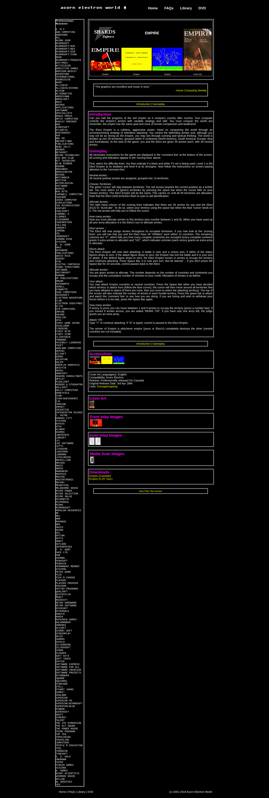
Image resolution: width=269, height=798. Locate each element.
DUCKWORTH (62, 284)
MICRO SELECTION (67, 493)
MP (57, 513)
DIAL (59, 261)
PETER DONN (63, 572)
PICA (59, 574)
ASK (58, 124)
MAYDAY (60, 482)
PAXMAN (60, 558)
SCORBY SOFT (64, 630)
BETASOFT (62, 152)
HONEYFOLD (62, 393)
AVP (58, 135)
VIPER (59, 762)
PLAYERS (61, 580)
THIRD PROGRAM (65, 731)
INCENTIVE (62, 409)
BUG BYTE (62, 191)
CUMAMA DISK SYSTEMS (64, 240)
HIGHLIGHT (62, 381)
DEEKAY (60, 258)
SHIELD (60, 642)
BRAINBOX (62, 169)
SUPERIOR (62, 698)
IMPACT (60, 407)
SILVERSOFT (63, 647)
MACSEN (60, 463)
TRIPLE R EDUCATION (69, 745)
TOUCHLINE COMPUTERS (62, 741)
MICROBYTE (62, 499)
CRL (58, 233)
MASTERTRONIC (65, 479)
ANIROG (60, 105)
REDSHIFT (62, 600)
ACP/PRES (62, 63)
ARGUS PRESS (64, 116)
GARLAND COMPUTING (68, 348)
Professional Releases (65, 22)
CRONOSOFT (62, 236)
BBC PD (60, 138)
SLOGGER (61, 653)
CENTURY (61, 208)
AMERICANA (62, 96)
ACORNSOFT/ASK (65, 46)
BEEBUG (60, 149)
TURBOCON (62, 751)
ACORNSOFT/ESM (65, 51)
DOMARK (60, 275)
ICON (59, 395)
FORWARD (61, 339)
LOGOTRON (62, 451)
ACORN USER (63, 40)
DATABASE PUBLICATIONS (65, 252)
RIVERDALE (62, 611)
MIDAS (59, 505)
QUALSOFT (62, 591)
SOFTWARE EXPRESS (68, 664)
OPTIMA (60, 535)
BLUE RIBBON (64, 163)
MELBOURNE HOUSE (67, 488)
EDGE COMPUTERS (66, 292)
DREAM (59, 281)
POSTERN (61, 586)
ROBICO (60, 614)
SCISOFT (61, 628)
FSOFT (59, 345)
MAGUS (59, 468)
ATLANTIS (62, 130)
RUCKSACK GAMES (66, 619)
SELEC (59, 636)
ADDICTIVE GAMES (67, 68)
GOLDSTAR (62, 359)
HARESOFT (62, 373)
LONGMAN (61, 454)
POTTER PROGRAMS (67, 588)
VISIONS (61, 767)
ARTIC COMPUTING (67, 118)
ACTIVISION (63, 65)
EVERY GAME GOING (68, 323)
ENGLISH (61, 317)
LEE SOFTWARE (65, 443)
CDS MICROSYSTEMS (68, 205)
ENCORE (60, 314)
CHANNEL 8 (62, 214)
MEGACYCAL (62, 485)
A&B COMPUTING (65, 32)
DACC (59, 247)
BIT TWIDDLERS (65, 160)
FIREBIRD (62, 328)
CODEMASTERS (64, 222)
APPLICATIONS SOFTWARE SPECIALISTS (65, 110)
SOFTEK (60, 661)
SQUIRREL (62, 681)
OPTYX (59, 538)
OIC (58, 533)
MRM (58, 519)
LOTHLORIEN (63, 457)
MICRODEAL (62, 502)
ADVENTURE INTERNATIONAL (65, 75)
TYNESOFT (62, 753)
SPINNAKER (62, 675)
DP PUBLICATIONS (67, 278)
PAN (58, 555)
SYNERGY (61, 717)
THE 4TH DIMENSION (68, 723)
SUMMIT (60, 692)
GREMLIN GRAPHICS (68, 365)
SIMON (59, 650)
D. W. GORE (63, 244)
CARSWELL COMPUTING (69, 194)
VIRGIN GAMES (65, 765)
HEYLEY (60, 379)
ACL (58, 37)
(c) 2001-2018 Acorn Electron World (190, 791)
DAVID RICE (63, 256)
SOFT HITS (62, 656)
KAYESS (60, 423)
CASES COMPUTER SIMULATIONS (66, 201)
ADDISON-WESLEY (66, 71)
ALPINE (60, 91)
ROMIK (59, 616)
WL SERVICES (64, 781)
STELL (59, 686)
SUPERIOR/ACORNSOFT (69, 703)
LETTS (59, 446)
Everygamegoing (107, 386)
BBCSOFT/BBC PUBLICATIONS (65, 142)
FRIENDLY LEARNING (68, 342)
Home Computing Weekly (191, 90)
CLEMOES (61, 216)
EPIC (59, 320)
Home (153, 8)
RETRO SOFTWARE (66, 605)
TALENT (60, 720)
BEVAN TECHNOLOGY (68, 155)
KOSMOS (60, 432)
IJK (58, 401)
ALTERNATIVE (64, 93)
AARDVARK (62, 35)
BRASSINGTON (64, 172)
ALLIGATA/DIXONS (67, 88)
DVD (202, 8)
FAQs (169, 8)
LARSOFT (61, 437)
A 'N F (60, 29)
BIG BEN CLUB (65, 158)
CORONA (60, 230)
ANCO (59, 102)
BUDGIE (60, 188)
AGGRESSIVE (63, 79)
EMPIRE (60, 312)
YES (58, 784)
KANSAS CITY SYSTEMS (64, 419)
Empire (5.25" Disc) (100, 478)
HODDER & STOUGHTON (69, 384)
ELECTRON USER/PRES (69, 303)
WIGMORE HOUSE (65, 776)
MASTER (60, 477)
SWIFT (59, 714)
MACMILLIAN (63, 460)
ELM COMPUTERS (65, 309)
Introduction (143, 104)
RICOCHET (62, 608)
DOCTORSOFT (63, 272)
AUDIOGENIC (63, 132)
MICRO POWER (64, 491)
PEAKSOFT (62, 560)
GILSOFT (61, 353)
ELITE (59, 306)
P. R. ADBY (63, 549)
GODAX (59, 356)
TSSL (59, 748)
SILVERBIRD (63, 644)
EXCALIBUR (62, 325)
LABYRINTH (62, 435)
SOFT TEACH (63, 658)
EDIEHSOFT (62, 295)
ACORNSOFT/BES (65, 49)
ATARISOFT (62, 127)
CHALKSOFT (62, 211)
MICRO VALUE (64, 496)
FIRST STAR (63, 334)
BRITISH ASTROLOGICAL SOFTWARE (65, 183)
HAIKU (59, 370)
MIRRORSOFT (63, 507)
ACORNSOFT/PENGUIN (68, 60)
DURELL (60, 286)
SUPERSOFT (62, 712)
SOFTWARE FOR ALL (68, 667)
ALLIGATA (62, 85)
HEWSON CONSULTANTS (69, 376)
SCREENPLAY (63, 633)
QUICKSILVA (63, 594)
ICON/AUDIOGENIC (67, 398)
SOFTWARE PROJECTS (68, 672)
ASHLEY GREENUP (66, 121)
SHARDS (60, 639)
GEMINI (60, 351)
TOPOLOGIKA (63, 737)
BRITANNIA (62, 177)
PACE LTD (62, 552)
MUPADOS (61, 521)
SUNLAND (61, 695)
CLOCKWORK (62, 219)
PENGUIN (61, 563)
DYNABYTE (62, 289)
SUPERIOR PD (64, 700)
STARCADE (62, 684)
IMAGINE (61, 404)
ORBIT (59, 541)
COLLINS (61, 225)
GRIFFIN (61, 367)
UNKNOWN (61, 759)
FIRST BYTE (63, 331)
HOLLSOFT (62, 387)
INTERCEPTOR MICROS (69, 412)
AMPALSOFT (62, 99)
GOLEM (59, 362)
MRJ (58, 516)
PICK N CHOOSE (65, 577)
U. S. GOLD (63, 756)
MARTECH (61, 474)
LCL (58, 440)
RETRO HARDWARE (66, 602)
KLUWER (60, 429)
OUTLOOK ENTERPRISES (64, 545)
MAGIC (59, 465)
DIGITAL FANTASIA (68, 264)
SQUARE (60, 678)
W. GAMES (62, 770)
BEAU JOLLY (63, 146)
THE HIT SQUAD (65, 726)
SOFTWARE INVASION (68, 670)
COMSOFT (61, 228)
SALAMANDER (63, 622)
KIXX (59, 426)
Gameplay (159, 104)
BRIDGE (60, 174)
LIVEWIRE (62, 449)
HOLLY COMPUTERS (67, 390)
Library (186, 8)
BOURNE (60, 166)
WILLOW (60, 779)
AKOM (59, 82)
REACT (59, 597)
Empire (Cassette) (100, 475)
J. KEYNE (62, 415)
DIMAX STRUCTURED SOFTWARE (68, 268)
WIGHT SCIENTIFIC (68, 773)
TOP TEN (61, 734)
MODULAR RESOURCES (68, 510)
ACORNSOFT (62, 43)
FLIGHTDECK (63, 337)
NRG (58, 524)
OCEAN (59, 530)
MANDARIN (62, 471)
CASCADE (61, 197)
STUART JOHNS (65, 689)
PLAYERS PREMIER (67, 583)
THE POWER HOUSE (67, 728)
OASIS (59, 527)
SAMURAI (61, 625)
